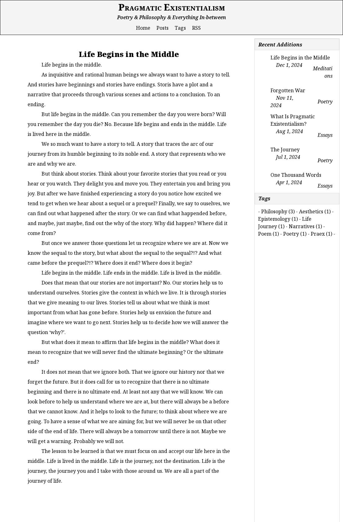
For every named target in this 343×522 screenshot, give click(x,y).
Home (143, 27)
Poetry (291, 233)
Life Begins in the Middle (300, 57)
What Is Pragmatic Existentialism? (292, 120)
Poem (264, 233)
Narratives (301, 226)
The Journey (285, 149)
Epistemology (274, 218)
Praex (318, 233)
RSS (196, 27)
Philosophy (274, 211)
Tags (180, 27)
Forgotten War (287, 90)
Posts (162, 27)
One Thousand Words (295, 175)
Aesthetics (311, 211)
